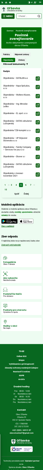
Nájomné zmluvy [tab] (22, 48)
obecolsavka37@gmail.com (21, 426)
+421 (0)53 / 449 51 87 (21, 423)
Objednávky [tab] (8, 53)
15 (6, 183)
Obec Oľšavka (28, 461)
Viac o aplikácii (7, 219)
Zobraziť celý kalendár (11, 238)
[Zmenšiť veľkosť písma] (32, 2)
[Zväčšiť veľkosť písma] (35, 2)
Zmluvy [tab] (21, 53)
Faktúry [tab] (6, 48)
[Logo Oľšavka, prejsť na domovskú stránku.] (21, 9)
